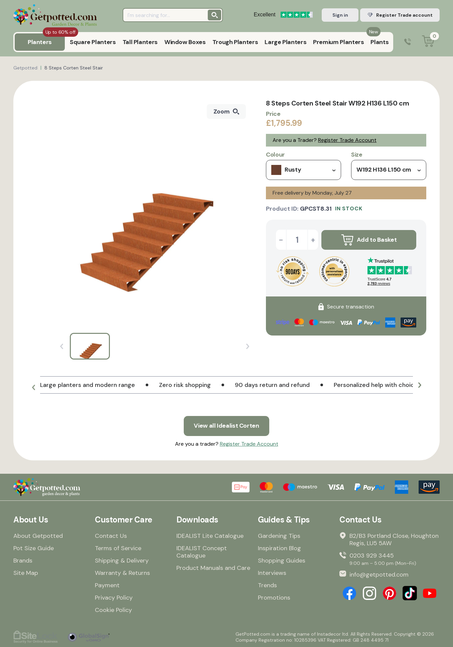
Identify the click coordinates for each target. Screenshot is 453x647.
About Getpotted (38, 536)
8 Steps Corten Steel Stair (73, 68)
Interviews (272, 573)
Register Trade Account (347, 140)
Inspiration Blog (279, 548)
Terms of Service (118, 548)
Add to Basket (369, 239)
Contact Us (111, 536)
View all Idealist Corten (226, 426)
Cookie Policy (113, 610)
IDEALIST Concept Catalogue (201, 552)
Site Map (25, 573)
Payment (107, 585)
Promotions (274, 598)
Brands (22, 561)
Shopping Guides (281, 561)
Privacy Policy (114, 598)
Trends (267, 585)
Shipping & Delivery (122, 561)
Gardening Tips (279, 536)
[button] (33, 387)
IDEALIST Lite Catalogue (210, 536)
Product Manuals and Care (213, 568)
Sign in (340, 15)
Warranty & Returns (122, 573)
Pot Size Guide (33, 548)
